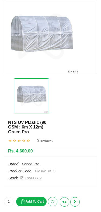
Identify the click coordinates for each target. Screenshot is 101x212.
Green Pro (30, 164)
